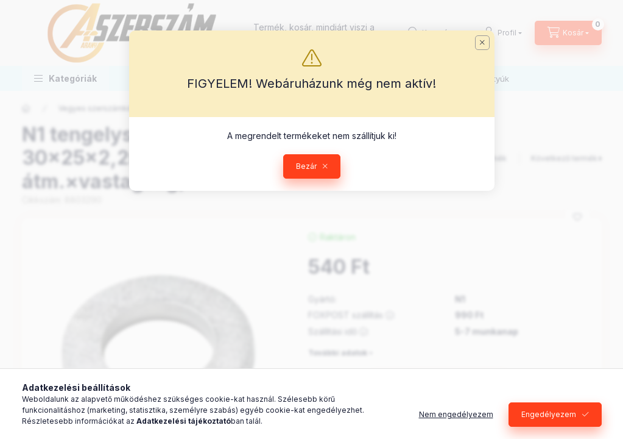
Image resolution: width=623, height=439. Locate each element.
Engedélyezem (548, 414)
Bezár (306, 166)
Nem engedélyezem (456, 414)
